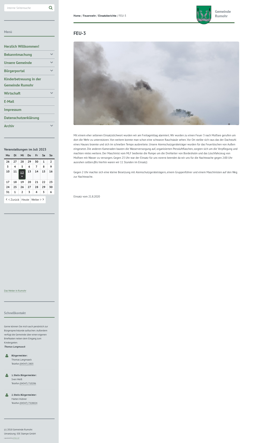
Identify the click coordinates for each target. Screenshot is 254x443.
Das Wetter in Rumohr (15, 290)
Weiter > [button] (38, 199)
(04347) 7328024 (28, 403)
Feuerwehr (89, 15)
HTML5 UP (16, 438)
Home (77, 15)
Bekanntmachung (29, 54)
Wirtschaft (29, 93)
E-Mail (9, 101)
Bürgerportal (29, 70)
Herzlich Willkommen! (21, 46)
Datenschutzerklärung (21, 117)
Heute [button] (25, 200)
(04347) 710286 (28, 383)
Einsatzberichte (107, 15)
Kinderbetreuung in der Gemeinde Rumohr (22, 82)
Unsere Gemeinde (29, 62)
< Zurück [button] (12, 199)
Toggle (65, 6)
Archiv (29, 125)
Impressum (12, 109)
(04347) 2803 (26, 363)
